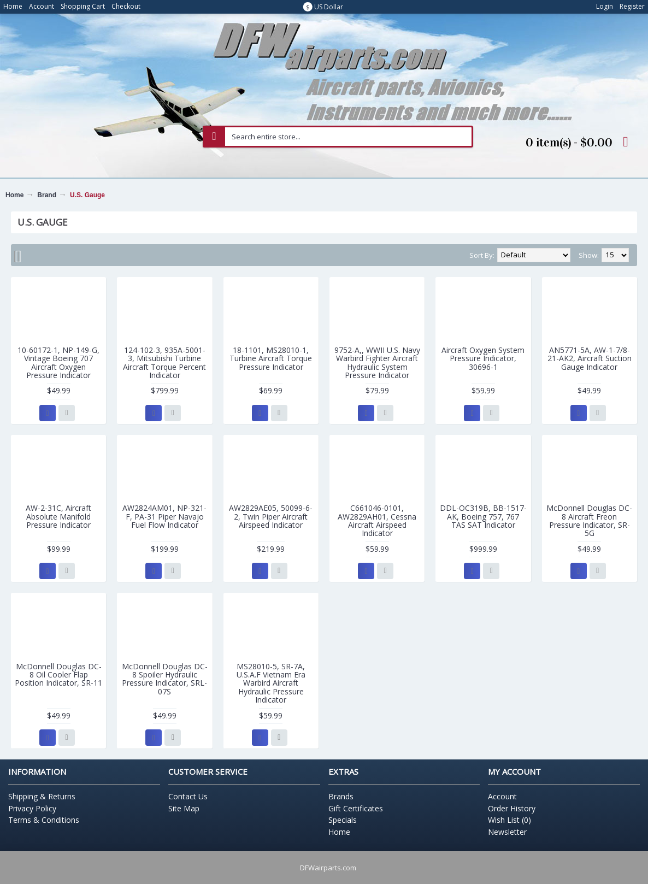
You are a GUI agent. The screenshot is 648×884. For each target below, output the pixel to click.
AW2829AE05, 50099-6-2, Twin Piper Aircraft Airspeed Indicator (271, 516)
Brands (341, 796)
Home (14, 195)
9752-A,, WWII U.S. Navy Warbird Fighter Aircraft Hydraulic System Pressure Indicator (377, 362)
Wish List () (509, 820)
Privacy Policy (32, 808)
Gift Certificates (355, 808)
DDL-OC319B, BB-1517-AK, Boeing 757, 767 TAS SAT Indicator (483, 516)
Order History (511, 808)
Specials (342, 820)
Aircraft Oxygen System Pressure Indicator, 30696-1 (483, 358)
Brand (46, 195)
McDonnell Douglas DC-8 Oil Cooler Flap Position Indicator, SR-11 (58, 674)
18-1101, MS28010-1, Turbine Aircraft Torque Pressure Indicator (270, 358)
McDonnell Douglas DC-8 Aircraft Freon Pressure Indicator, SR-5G (589, 520)
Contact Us (188, 796)
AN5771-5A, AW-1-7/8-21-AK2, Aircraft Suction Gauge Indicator (589, 358)
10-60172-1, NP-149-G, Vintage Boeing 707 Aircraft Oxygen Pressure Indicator (58, 362)
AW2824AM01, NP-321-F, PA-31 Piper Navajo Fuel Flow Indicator (164, 516)
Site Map (183, 808)
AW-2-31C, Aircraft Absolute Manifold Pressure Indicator (58, 516)
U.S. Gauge (87, 195)
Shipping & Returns (41, 796)
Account (502, 796)
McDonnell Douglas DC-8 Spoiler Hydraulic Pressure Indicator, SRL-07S (165, 679)
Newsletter (507, 832)
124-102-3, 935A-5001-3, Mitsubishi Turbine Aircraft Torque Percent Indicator (164, 362)
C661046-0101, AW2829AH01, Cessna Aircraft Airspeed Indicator (377, 520)
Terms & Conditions (43, 820)
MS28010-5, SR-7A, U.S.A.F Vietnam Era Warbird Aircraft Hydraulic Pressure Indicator (271, 683)
